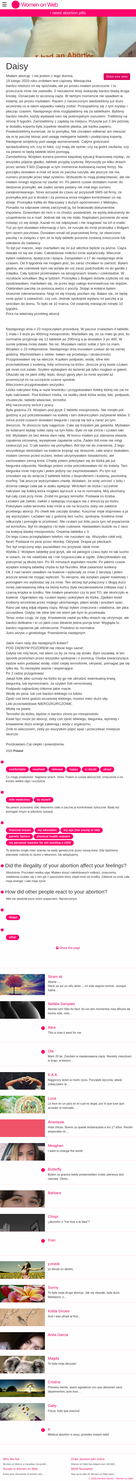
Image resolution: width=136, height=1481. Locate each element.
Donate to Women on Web (20, 1468)
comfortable (17, 769)
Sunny (53, 1287)
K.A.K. (53, 1075)
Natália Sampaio (61, 1004)
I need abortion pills (68, 13)
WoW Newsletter (82, 1468)
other (12, 937)
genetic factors (19, 836)
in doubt (90, 769)
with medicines (19, 799)
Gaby (52, 1406)
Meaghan (55, 1146)
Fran (51, 1240)
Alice (52, 1027)
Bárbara (54, 1193)
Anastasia (56, 1122)
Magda (53, 1358)
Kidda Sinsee (59, 1311)
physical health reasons (53, 836)
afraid (107, 769)
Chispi (53, 1216)
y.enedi (53, 1264)
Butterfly (54, 1169)
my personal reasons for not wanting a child (40, 842)
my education (47, 830)
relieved (56, 769)
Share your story (117, 76)
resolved (39, 769)
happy (73, 769)
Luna (52, 1098)
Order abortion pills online (88, 1459)
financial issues (20, 830)
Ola (51, 1051)
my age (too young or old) (81, 830)
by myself (43, 799)
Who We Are (11, 1459)
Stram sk (55, 977)
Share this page (68, 947)
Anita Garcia (58, 1335)
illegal (13, 917)
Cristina (54, 1382)
